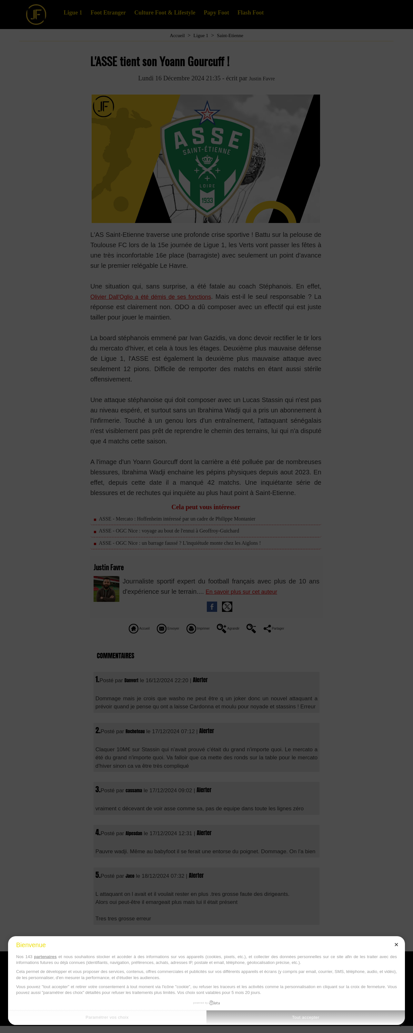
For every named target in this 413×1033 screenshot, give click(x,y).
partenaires (45, 956)
